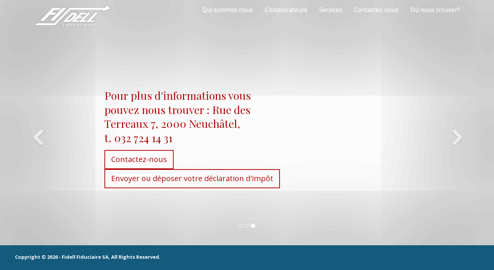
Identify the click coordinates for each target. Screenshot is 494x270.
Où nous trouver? (435, 10)
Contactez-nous (376, 10)
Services (330, 10)
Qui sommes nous (227, 10)
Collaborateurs (286, 10)
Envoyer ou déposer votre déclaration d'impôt (158, 178)
